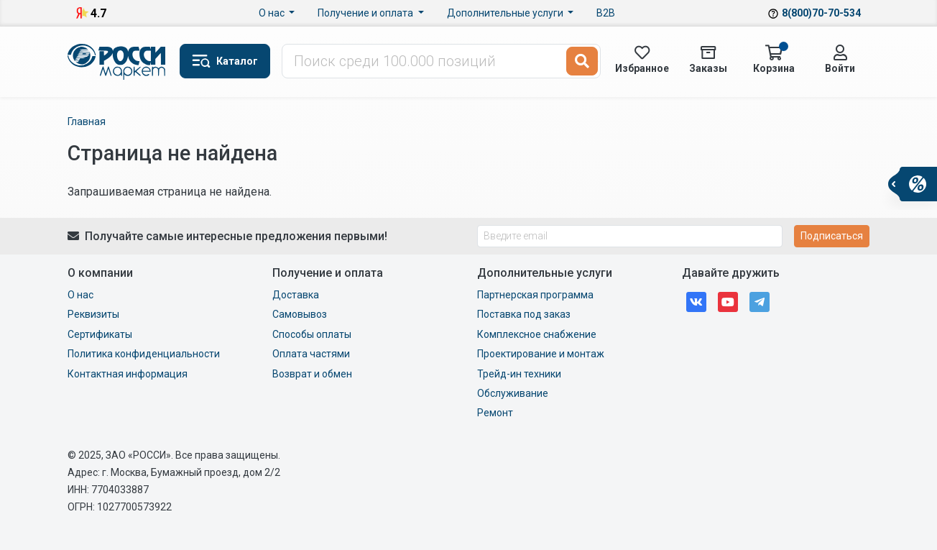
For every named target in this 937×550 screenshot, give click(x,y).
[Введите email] (630, 236)
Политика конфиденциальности (144, 353)
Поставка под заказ (524, 314)
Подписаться (831, 236)
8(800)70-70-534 (821, 13)
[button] (225, 61)
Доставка (295, 295)
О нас (273, 13)
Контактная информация (128, 374)
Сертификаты (100, 334)
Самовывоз (299, 314)
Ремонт (495, 412)
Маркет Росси (118, 62)
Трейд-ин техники (519, 374)
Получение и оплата (366, 13)
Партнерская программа (535, 295)
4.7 (98, 13)
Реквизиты (93, 314)
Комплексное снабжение (536, 334)
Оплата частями (311, 353)
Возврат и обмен (312, 374)
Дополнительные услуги (506, 13)
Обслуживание (512, 393)
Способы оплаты (311, 334)
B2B (605, 13)
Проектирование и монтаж (540, 353)
